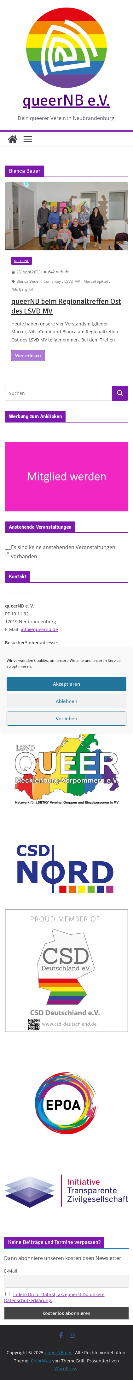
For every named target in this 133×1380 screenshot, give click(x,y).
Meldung (21, 261)
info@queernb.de (39, 629)
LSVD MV (72, 281)
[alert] (66, 552)
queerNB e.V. (66, 100)
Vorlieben (66, 724)
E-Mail (10, 1271)
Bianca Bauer (28, 281)
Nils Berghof (22, 289)
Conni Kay (52, 281)
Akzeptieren (66, 689)
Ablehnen (66, 707)
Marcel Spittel (96, 281)
